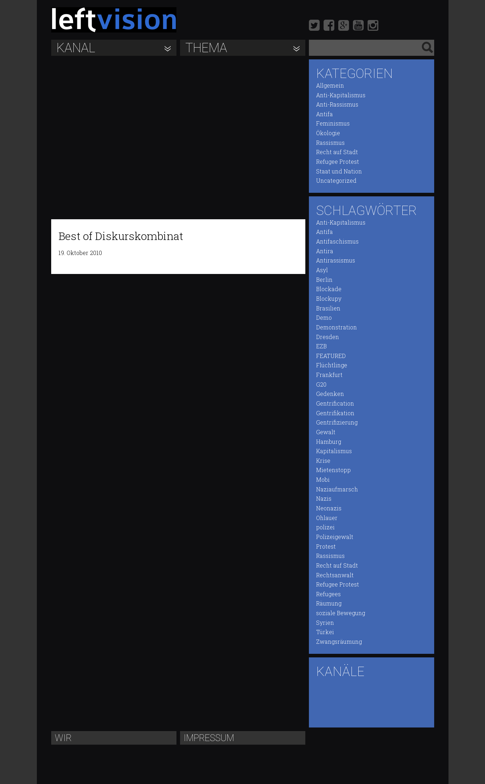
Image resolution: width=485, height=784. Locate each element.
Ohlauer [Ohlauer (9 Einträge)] (327, 517)
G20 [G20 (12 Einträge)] (321, 384)
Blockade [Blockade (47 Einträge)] (328, 289)
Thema (206, 47)
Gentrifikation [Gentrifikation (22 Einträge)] (335, 413)
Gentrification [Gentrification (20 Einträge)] (335, 403)
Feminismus (333, 123)
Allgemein (330, 85)
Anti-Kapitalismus (340, 95)
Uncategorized (336, 180)
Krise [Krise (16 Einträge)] (323, 460)
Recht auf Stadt (337, 152)
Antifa (324, 114)
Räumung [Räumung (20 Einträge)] (328, 603)
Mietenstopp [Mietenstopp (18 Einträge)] (333, 470)
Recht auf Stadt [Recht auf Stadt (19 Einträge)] (337, 565)
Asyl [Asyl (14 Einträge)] (322, 270)
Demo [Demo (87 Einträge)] (324, 317)
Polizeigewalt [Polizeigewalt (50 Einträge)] (334, 536)
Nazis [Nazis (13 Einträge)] (323, 498)
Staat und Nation (339, 171)
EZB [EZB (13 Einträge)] (321, 346)
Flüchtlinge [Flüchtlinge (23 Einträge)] (331, 365)
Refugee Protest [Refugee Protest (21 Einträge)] (337, 584)
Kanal (76, 47)
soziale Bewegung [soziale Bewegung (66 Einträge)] (340, 613)
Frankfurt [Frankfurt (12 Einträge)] (329, 374)
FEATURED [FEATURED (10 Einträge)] (331, 355)
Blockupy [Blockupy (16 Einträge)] (328, 298)
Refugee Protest (337, 161)
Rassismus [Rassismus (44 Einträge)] (330, 555)
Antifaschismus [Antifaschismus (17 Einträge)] (337, 241)
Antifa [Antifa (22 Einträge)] (324, 231)
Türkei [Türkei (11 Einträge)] (325, 632)
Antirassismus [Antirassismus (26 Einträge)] (335, 260)
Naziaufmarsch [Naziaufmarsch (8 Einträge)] (337, 489)
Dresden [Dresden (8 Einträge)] (327, 336)
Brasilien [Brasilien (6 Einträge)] (328, 308)
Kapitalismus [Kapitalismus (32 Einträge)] (334, 451)
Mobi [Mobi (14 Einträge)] (323, 479)
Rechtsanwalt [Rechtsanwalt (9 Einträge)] (335, 575)
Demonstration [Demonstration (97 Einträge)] (336, 327)
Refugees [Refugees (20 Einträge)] (328, 594)
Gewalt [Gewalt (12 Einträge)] (325, 432)
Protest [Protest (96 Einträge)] (326, 546)
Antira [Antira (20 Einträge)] (324, 251)
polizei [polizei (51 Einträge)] (325, 527)
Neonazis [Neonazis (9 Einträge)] (328, 508)
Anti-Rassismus (337, 104)
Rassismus (330, 142)
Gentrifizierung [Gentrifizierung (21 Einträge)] (337, 422)
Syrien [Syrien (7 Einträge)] (325, 622)
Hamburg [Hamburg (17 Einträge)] (328, 441)
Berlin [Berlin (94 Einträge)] (324, 279)
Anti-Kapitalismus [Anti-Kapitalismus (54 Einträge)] (340, 222)
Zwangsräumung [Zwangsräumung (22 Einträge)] (339, 641)
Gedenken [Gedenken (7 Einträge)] (330, 393)
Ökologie (328, 133)
